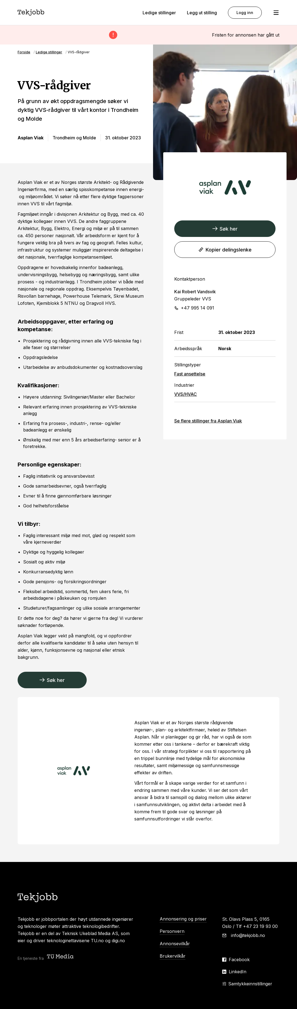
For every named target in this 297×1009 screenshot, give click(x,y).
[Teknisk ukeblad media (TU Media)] (61, 957)
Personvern (172, 931)
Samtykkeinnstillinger (247, 983)
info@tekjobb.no (248, 935)
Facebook (239, 959)
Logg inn (244, 12)
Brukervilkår (173, 956)
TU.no (97, 940)
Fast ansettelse (189, 374)
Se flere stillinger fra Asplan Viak (208, 421)
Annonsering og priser (183, 919)
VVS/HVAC (185, 394)
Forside (24, 52)
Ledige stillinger (159, 12)
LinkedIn (237, 971)
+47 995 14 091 (197, 308)
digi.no (118, 940)
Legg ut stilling (202, 12)
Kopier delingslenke (225, 250)
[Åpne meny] (276, 12)
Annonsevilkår (175, 943)
